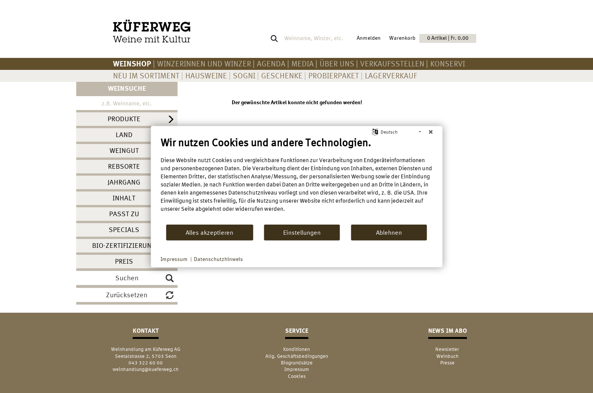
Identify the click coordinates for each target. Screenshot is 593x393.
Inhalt (124, 198)
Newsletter (447, 349)
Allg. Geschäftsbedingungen (296, 356)
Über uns (337, 63)
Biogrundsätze (297, 362)
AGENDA (271, 63)
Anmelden (369, 37)
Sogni (244, 75)
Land (124, 134)
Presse (447, 362)
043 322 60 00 (145, 362)
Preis (124, 261)
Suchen (144, 278)
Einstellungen (302, 232)
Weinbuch (447, 356)
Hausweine (206, 75)
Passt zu (124, 214)
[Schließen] (430, 132)
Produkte (124, 119)
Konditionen (296, 349)
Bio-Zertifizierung (124, 245)
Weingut (124, 150)
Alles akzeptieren (209, 232)
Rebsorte (124, 166)
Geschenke (281, 75)
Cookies (297, 376)
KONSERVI (447, 63)
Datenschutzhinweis (218, 259)
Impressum (296, 369)
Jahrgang (124, 182)
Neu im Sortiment (146, 75)
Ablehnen (389, 232)
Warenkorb (432, 38)
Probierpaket (333, 75)
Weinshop (132, 63)
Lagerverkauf (391, 75)
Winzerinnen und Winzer (204, 63)
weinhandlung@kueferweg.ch (146, 369)
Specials (124, 229)
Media (302, 63)
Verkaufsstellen (392, 63)
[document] (296, 180)
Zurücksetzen (140, 295)
